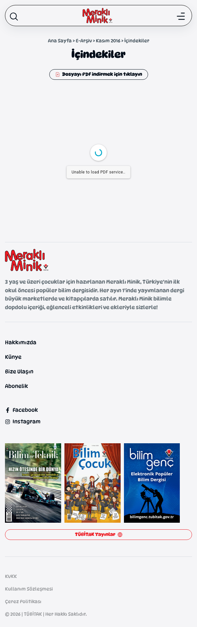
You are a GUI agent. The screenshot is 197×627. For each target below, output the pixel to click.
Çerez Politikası (23, 601)
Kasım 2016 (108, 40)
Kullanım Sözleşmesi (29, 589)
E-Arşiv (84, 40)
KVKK (11, 576)
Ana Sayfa (60, 40)
